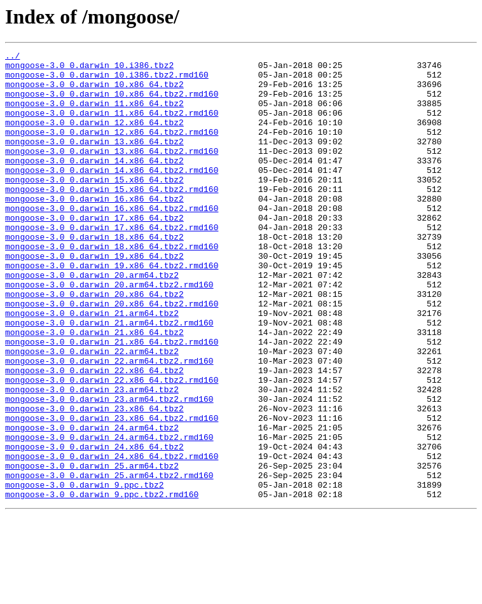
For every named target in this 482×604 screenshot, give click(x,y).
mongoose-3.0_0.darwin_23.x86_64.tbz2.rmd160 (111, 492)
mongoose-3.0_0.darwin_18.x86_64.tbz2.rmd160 (111, 286)
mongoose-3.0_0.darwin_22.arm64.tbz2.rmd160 (109, 423)
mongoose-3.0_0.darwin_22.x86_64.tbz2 (94, 435)
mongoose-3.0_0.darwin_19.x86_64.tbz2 (94, 297)
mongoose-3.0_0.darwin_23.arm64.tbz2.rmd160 (109, 469)
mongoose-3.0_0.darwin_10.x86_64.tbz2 (94, 91)
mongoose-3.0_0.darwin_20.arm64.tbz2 (92, 320)
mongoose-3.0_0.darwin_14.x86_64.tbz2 (94, 183)
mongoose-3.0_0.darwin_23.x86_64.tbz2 (94, 480)
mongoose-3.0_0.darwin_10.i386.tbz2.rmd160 (107, 80)
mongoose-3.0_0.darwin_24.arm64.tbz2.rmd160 (109, 515)
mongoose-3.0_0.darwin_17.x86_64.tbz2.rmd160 (111, 263)
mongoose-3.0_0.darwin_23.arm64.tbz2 (92, 457)
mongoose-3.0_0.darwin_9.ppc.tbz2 (84, 572)
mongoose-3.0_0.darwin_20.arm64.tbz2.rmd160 (109, 332)
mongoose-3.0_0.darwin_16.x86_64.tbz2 (94, 229)
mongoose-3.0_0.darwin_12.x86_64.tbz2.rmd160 (111, 148)
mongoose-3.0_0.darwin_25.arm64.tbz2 (92, 549)
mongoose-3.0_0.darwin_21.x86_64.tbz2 (94, 389)
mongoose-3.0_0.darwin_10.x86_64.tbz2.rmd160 (111, 103)
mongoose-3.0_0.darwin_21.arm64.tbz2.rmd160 (109, 377)
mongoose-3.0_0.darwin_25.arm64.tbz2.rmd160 (109, 560)
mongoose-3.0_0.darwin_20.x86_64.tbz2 (94, 343)
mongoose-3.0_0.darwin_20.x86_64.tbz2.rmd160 (111, 354)
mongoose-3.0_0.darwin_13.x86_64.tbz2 (94, 160)
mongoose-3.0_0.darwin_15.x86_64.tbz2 (94, 206)
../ (12, 57)
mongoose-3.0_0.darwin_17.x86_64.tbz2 (94, 251)
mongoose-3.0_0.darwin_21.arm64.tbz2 (92, 366)
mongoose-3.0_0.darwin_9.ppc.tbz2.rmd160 (101, 583)
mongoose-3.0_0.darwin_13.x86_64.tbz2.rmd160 (111, 171)
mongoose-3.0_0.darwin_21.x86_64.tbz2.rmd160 (111, 400)
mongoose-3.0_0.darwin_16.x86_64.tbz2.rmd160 (111, 240)
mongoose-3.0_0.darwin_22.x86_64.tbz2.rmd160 (111, 446)
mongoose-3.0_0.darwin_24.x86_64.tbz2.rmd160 (111, 538)
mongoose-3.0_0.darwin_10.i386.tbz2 (89, 68)
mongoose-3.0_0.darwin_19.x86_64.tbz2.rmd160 (111, 309)
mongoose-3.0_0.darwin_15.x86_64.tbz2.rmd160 (111, 217)
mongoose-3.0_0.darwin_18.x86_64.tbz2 (94, 274)
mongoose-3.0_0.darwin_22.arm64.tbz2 (92, 412)
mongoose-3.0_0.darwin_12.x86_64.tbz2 (94, 137)
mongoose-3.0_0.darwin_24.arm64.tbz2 (92, 503)
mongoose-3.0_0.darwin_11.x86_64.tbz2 (94, 114)
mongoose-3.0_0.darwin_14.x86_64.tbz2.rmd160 (111, 194)
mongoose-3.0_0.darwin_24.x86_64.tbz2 (94, 526)
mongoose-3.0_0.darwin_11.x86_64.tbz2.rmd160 (111, 126)
